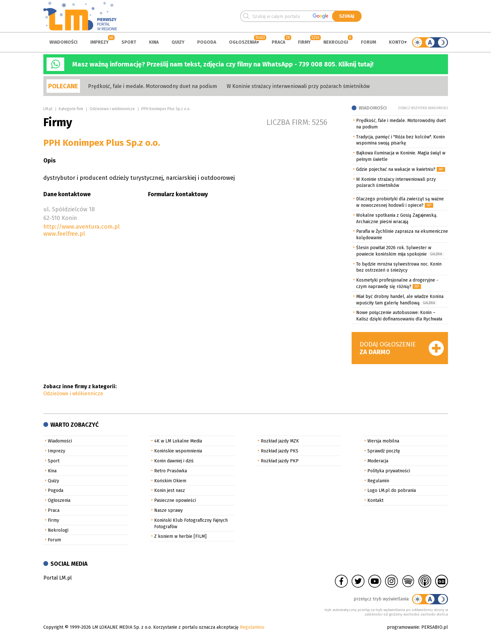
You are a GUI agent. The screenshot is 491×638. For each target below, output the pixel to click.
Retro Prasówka (170, 471)
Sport (128, 42)
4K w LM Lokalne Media (178, 441)
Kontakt (375, 500)
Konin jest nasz (169, 490)
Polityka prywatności (388, 471)
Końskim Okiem (170, 481)
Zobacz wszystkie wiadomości (423, 108)
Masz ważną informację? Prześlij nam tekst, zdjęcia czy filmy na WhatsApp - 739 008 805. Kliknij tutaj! (222, 64)
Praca (278, 42)
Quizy (177, 42)
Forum (368, 42)
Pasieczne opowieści (175, 500)
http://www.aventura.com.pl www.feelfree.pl (81, 230)
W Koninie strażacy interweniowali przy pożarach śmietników (298, 86)
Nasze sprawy (168, 510)
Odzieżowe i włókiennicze (112, 109)
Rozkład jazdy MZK (280, 441)
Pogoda (206, 42)
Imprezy (99, 42)
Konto (396, 42)
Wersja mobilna (383, 441)
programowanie (403, 627)
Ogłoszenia (243, 42)
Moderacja (377, 461)
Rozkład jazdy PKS (279, 451)
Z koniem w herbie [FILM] (180, 536)
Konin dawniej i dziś (174, 461)
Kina (154, 42)
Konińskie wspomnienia (178, 451)
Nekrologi (335, 42)
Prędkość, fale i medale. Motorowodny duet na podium (152, 86)
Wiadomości (63, 42)
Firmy (304, 42)
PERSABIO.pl (434, 627)
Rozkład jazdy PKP (280, 461)
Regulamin (378, 481)
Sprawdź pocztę (383, 451)
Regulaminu (252, 627)
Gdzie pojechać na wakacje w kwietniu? (395, 169)
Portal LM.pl (57, 578)
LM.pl (47, 109)
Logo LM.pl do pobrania (391, 490)
